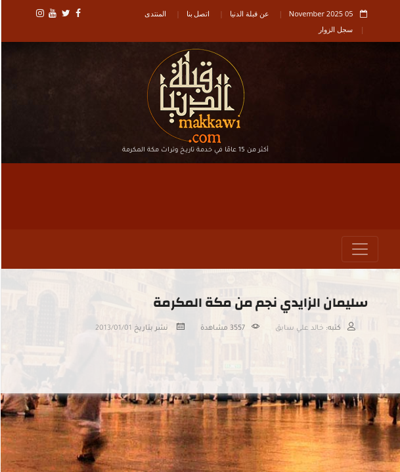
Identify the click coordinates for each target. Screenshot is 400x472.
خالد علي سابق (299, 328)
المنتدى (155, 13)
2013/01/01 (113, 328)
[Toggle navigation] (359, 249)
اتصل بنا (198, 13)
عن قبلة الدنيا (249, 13)
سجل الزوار (335, 29)
